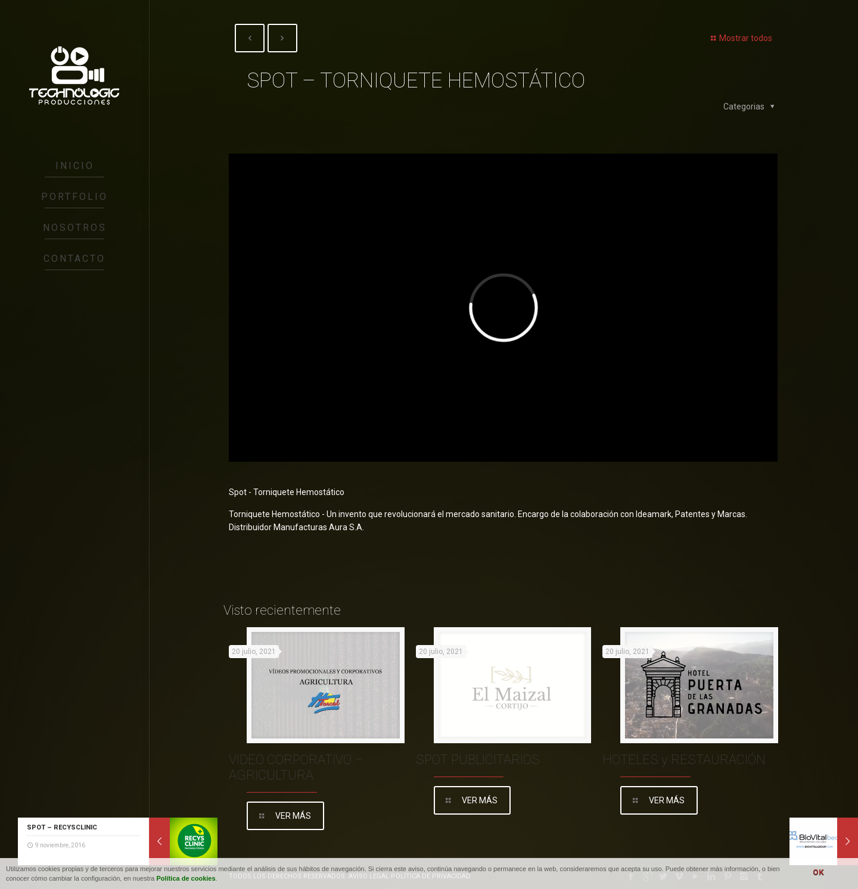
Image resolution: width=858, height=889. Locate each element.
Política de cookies (186, 878)
